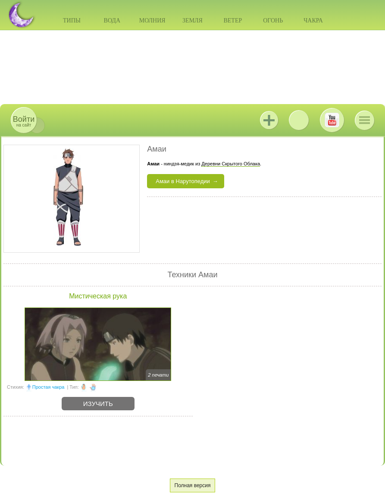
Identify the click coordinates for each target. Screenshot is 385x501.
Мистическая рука (98, 296)
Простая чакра (48, 387)
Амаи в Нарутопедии (183, 181)
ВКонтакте (299, 120)
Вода (112, 20)
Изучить (98, 403)
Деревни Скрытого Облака (230, 163)
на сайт (23, 121)
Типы (72, 20)
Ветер (232, 20)
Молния (152, 20)
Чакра (313, 20)
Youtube (332, 120)
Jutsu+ (269, 120)
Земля (192, 20)
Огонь (273, 20)
